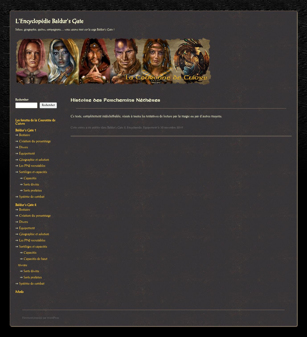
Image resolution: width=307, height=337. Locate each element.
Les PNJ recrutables (32, 165)
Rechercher (21, 99)
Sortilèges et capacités (33, 172)
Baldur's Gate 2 (116, 127)
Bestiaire (24, 135)
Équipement (150, 127)
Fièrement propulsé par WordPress (40, 318)
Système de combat (31, 196)
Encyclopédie (134, 127)
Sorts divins (31, 184)
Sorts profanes (33, 190)
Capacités (30, 178)
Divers (23, 147)
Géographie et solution (34, 159)
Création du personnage (35, 141)
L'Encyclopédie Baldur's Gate (49, 21)
